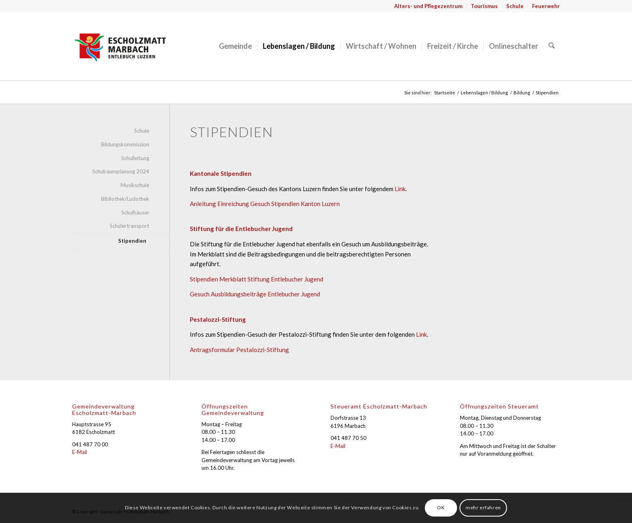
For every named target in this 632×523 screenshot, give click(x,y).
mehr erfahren (483, 507)
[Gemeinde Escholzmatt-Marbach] (120, 46)
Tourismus (484, 6)
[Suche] (552, 46)
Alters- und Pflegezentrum (428, 6)
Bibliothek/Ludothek (125, 199)
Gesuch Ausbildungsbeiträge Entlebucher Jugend (255, 294)
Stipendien (132, 241)
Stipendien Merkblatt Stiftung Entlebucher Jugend (256, 279)
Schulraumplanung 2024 (120, 171)
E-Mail (79, 452)
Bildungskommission (125, 144)
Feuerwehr (546, 6)
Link (400, 188)
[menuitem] (428, 6)
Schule (515, 6)
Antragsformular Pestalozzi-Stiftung (239, 349)
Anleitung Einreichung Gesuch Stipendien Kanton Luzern (265, 203)
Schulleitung (135, 158)
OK (441, 507)
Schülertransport (129, 226)
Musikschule (135, 185)
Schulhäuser (135, 212)
